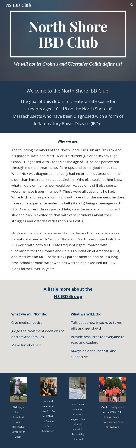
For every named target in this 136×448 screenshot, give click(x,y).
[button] (132, 5)
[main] (68, 34)
